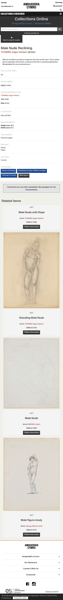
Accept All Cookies (20, 598)
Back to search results (11, 39)
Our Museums (7, 6)
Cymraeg (58, 2)
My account (57, 6)
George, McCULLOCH (34, 526)
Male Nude (31, 418)
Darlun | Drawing (8, 170)
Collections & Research (13, 13)
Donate (4, 3)
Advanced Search (31, 33)
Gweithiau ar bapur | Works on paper (32, 170)
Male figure (24, 175)
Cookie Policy (52, 595)
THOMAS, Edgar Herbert (14, 52)
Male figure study (31, 519)
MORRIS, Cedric (34, 424)
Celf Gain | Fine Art (9, 175)
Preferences (6, 598)
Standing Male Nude (31, 317)
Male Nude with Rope (32, 212)
